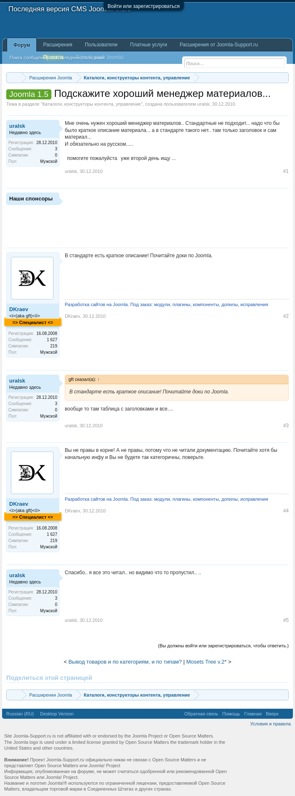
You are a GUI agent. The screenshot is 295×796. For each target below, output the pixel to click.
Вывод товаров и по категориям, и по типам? (125, 662)
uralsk (203, 103)
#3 (286, 425)
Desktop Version (57, 713)
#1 (286, 171)
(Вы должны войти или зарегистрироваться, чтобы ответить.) (223, 645)
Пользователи (101, 45)
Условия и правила (270, 723)
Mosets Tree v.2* (206, 662)
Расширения (57, 45)
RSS (286, 714)
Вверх (272, 713)
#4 (286, 511)
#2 (286, 316)
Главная (253, 713)
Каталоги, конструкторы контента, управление (91, 103)
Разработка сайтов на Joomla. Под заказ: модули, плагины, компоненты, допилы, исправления (166, 304)
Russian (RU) (20, 713)
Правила (53, 57)
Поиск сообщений (29, 57)
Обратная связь (201, 713)
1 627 (52, 339)
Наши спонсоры (31, 198)
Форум (21, 45)
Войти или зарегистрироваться (144, 6)
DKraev (18, 309)
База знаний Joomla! (100, 57)
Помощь (231, 713)
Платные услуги (148, 45)
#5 (286, 620)
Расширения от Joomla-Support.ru (219, 45)
